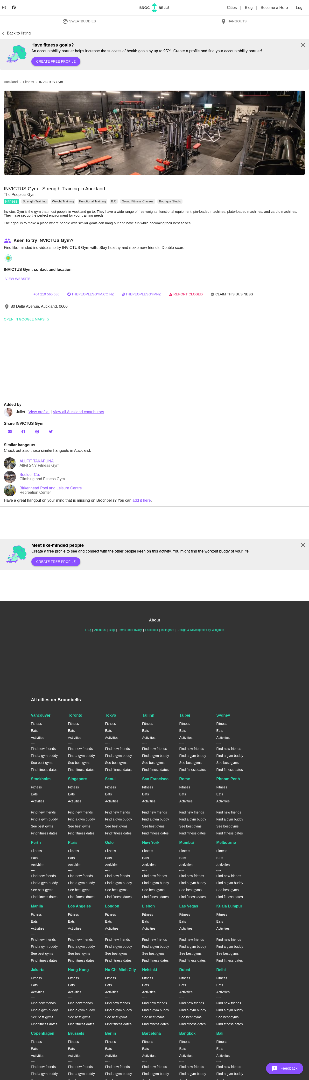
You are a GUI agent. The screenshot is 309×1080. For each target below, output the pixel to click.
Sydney (223, 715)
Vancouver (40, 715)
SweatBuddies (79, 21)
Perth (36, 842)
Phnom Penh (228, 779)
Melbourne (226, 842)
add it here (142, 500)
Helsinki (149, 970)
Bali (219, 1033)
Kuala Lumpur (229, 906)
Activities (37, 738)
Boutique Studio (170, 201)
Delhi (221, 970)
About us (99, 630)
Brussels (76, 1033)
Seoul (110, 779)
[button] (154, 133)
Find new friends (43, 749)
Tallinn (148, 715)
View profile (38, 412)
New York (150, 842)
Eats (34, 731)
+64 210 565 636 (46, 294)
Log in (301, 8)
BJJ (113, 201)
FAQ (88, 630)
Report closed (185, 294)
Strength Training (35, 201)
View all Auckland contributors (78, 412)
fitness (28, 82)
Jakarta (37, 970)
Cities (232, 8)
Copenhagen (42, 1033)
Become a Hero (275, 8)
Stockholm (41, 779)
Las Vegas (188, 906)
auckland (11, 82)
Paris (72, 842)
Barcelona (151, 1033)
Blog (249, 8)
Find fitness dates (44, 770)
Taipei (184, 715)
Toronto (75, 715)
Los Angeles (79, 906)
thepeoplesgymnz (141, 294)
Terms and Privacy (130, 630)
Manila (37, 906)
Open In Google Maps (28, 319)
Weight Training (63, 201)
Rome (184, 779)
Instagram (167, 630)
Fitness (11, 201)
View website (17, 279)
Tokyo (110, 715)
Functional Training (92, 201)
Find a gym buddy (44, 756)
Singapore (77, 779)
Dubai (184, 970)
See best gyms (42, 763)
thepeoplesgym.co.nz (90, 294)
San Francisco (155, 779)
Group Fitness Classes (138, 201)
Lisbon (148, 906)
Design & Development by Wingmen (200, 630)
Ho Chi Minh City (120, 970)
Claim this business (232, 294)
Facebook (151, 630)
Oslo (109, 842)
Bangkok (187, 1033)
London (112, 906)
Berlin (110, 1033)
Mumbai (186, 842)
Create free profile (55, 61)
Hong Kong (78, 970)
